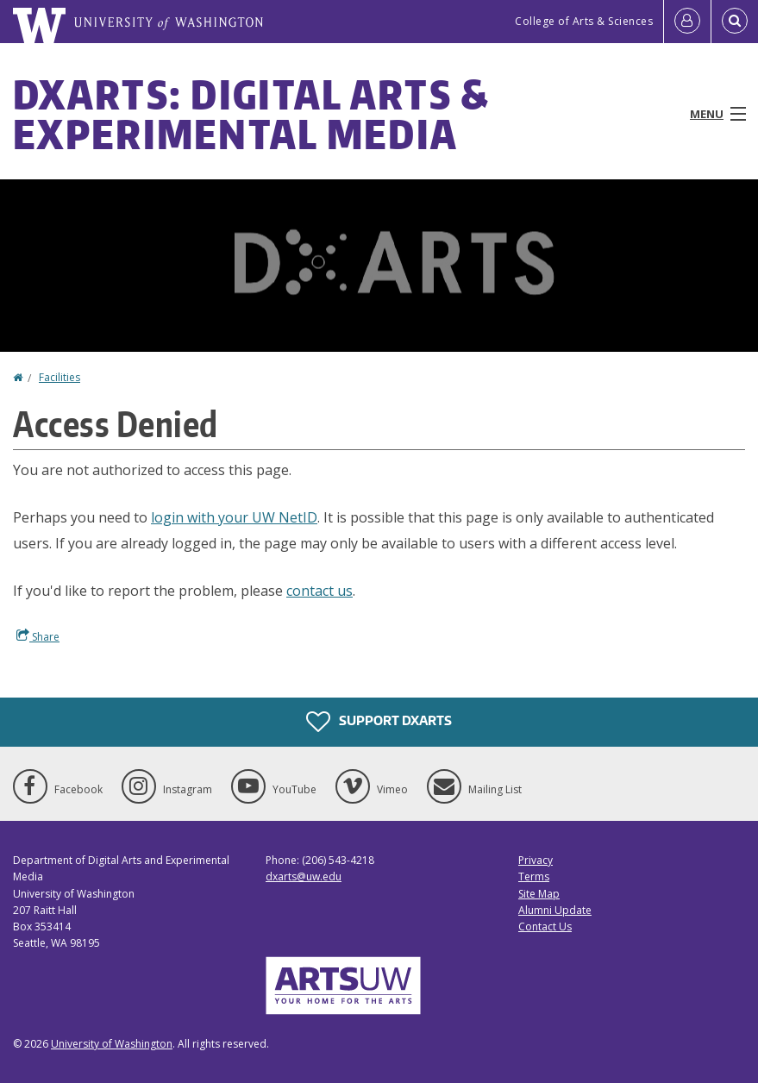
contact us (319, 590)
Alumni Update (555, 910)
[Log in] (687, 21)
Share (38, 636)
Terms (533, 876)
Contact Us (545, 926)
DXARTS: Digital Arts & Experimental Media (251, 113)
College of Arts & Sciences (584, 21)
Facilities (59, 377)
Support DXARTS (379, 722)
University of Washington (111, 1043)
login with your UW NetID (234, 517)
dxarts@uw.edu (303, 876)
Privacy (535, 860)
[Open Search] (734, 21)
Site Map (539, 893)
